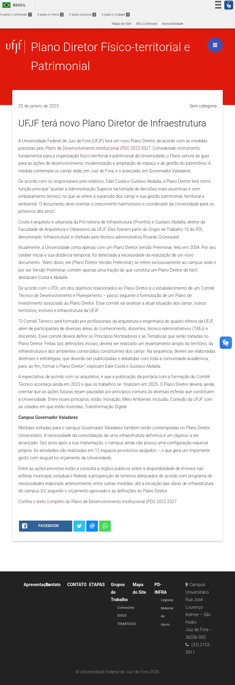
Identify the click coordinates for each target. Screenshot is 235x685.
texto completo (50, 501)
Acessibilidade (172, 24)
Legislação (169, 600)
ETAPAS (97, 584)
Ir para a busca (82, 15)
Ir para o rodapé (116, 15)
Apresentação (37, 584)
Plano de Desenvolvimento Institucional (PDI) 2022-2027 (98, 148)
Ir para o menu (50, 15)
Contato (53, 584)
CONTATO (77, 584)
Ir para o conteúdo (16, 15)
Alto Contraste (146, 24)
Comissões (125, 608)
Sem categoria (203, 106)
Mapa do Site (121, 24)
